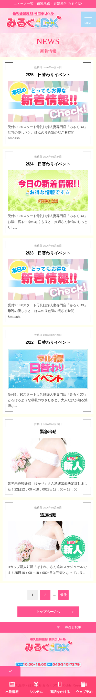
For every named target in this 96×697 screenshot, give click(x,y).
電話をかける (60, 692)
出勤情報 (12, 692)
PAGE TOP (73, 627)
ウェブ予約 (84, 692)
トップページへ (48, 612)
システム (36, 692)
